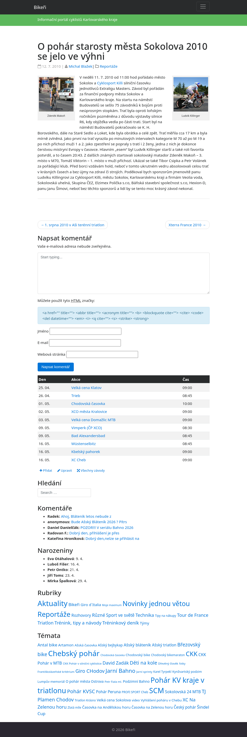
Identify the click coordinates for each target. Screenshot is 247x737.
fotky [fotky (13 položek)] (182, 663)
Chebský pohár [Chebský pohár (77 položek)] (73, 653)
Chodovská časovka (88, 403)
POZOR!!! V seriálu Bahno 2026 (107, 527)
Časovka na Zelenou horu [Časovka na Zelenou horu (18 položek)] (152, 707)
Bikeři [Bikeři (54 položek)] (74, 604)
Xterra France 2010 (185, 224)
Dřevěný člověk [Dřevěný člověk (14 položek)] (168, 663)
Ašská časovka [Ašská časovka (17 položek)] (86, 645)
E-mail (43, 342)
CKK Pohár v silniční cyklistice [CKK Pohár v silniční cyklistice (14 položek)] (82, 663)
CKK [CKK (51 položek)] (191, 653)
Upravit (64, 470)
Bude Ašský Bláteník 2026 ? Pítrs (99, 521)
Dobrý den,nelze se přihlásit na (112, 538)
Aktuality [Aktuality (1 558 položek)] (53, 603)
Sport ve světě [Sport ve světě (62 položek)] (120, 615)
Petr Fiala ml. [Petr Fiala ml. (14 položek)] (113, 681)
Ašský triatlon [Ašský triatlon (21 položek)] (164, 645)
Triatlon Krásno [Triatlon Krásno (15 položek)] (85, 700)
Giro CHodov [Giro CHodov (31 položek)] (90, 671)
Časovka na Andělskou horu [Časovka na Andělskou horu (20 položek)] (106, 707)
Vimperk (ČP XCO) (86, 427)
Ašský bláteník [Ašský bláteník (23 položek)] (137, 645)
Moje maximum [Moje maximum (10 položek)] (111, 605)
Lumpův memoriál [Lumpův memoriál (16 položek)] (51, 681)
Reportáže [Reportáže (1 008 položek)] (54, 614)
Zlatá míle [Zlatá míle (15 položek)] (74, 707)
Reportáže (108, 66)
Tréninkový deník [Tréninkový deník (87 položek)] (120, 623)
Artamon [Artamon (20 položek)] (66, 644)
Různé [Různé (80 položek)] (98, 615)
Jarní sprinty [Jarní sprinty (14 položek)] (144, 672)
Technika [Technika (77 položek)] (144, 615)
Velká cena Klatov (86, 387)
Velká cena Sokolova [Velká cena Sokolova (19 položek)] (114, 700)
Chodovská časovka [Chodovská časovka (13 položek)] (112, 655)
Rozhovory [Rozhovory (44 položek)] (81, 615)
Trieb (75, 395)
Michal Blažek (80, 66)
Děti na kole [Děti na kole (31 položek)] (143, 662)
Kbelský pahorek (85, 451)
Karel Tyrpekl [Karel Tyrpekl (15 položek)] (162, 672)
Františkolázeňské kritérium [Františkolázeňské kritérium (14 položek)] (56, 672)
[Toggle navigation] (202, 6)
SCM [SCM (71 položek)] (156, 690)
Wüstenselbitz (83, 443)
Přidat (46, 470)
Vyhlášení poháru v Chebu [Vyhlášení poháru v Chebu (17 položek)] (161, 700)
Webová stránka (52, 354)
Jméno (43, 331)
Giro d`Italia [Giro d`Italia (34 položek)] (91, 604)
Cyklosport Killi (110, 82)
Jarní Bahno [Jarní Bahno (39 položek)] (120, 670)
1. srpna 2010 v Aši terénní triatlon (74, 224)
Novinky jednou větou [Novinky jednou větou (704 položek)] (156, 603)
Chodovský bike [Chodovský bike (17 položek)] (138, 655)
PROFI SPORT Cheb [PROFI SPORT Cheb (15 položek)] (135, 692)
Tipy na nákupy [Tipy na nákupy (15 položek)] (165, 616)
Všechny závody (91, 470)
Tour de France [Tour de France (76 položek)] (192, 615)
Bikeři (40, 7)
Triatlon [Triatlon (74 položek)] (46, 623)
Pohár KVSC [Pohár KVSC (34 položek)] (81, 691)
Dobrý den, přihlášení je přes (94, 532)
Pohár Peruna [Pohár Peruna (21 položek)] (108, 691)
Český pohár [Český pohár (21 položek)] (185, 707)
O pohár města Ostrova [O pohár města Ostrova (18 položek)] (85, 681)
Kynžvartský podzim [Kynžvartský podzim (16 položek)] (187, 671)
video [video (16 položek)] (136, 700)
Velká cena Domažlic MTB (93, 419)
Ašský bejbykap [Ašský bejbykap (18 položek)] (110, 645)
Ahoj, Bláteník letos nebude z (86, 516)
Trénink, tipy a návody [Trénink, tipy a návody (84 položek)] (78, 623)
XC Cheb (78, 459)
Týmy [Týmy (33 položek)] (144, 623)
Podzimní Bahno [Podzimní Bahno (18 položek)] (136, 681)
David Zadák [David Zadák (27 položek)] (116, 663)
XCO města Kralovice (89, 411)
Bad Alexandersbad (88, 435)
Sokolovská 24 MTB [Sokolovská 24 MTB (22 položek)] (183, 691)
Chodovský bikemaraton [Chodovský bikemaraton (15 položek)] (168, 655)
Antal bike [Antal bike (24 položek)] (47, 645)
